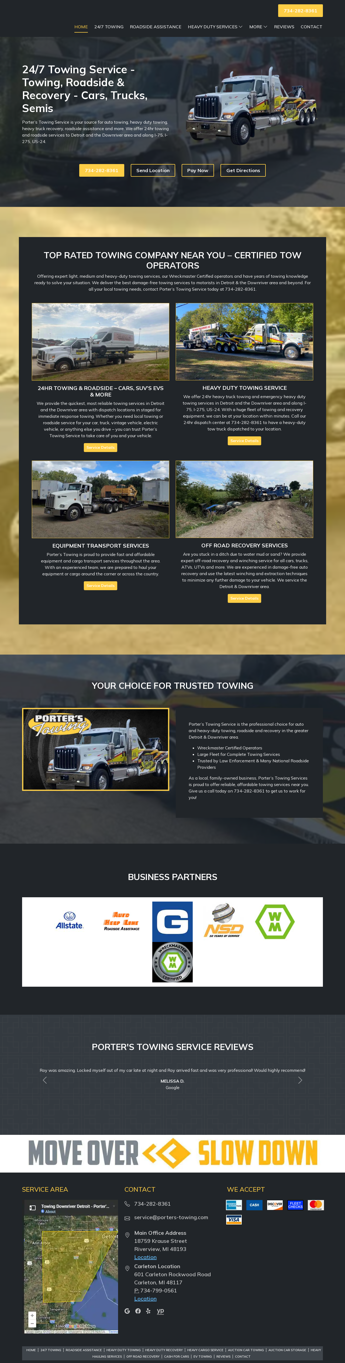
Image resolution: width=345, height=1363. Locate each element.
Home (136, 26)
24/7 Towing (163, 26)
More (313, 26)
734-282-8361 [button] (300, 11)
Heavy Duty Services (270, 26)
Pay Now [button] (197, 182)
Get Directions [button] (243, 182)
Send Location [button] (153, 182)
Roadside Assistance (210, 26)
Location (145, 1268)
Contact (311, 38)
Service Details (101, 458)
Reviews (284, 38)
